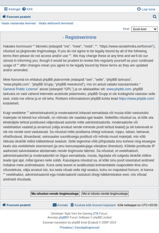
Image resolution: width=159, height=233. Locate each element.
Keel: (126, 28)
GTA (95, 213)
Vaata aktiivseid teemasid (55, 23)
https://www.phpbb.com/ (136, 99)
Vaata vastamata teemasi (18, 23)
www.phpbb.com (119, 89)
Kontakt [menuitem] (60, 205)
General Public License (20, 89)
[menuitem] (27, 9)
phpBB (63, 217)
